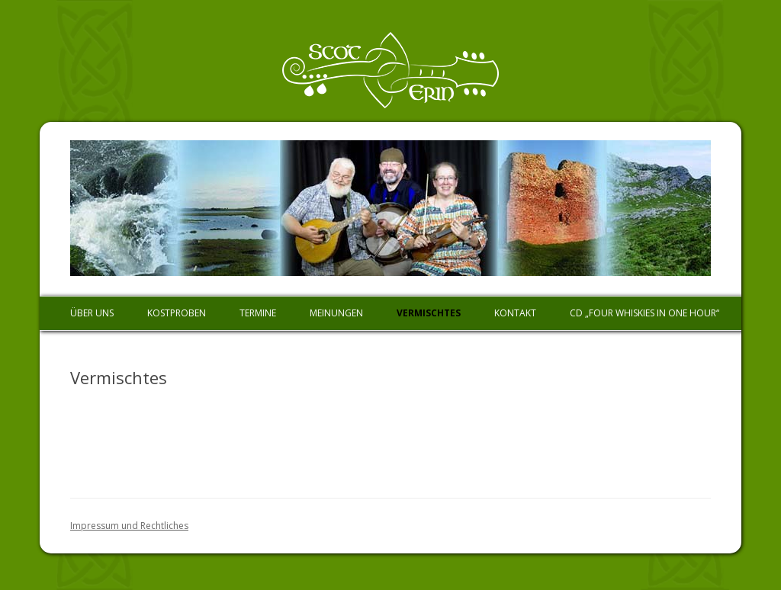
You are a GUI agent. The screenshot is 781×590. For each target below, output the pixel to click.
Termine (257, 312)
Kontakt (515, 312)
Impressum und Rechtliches (129, 525)
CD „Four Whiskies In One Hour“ (644, 312)
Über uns (92, 312)
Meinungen (336, 312)
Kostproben (176, 312)
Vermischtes (429, 312)
